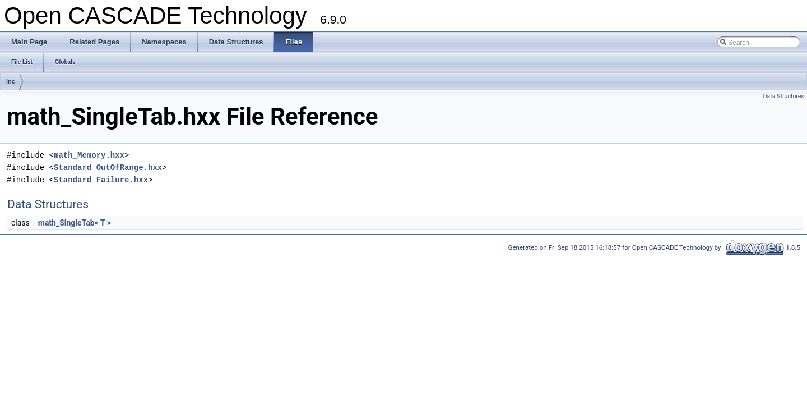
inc (10, 81)
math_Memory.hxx (89, 155)
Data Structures (783, 96)
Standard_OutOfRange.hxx (108, 167)
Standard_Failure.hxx (101, 180)
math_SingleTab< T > (74, 222)
